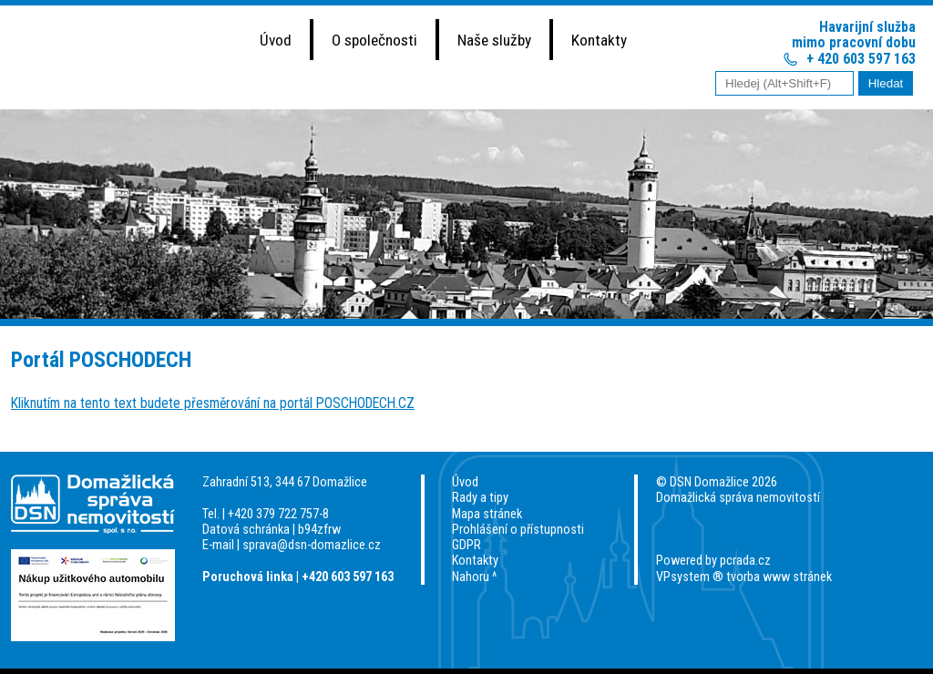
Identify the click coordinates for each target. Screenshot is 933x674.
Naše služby (494, 40)
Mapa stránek (487, 514)
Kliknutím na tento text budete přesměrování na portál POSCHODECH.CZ (213, 403)
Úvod (276, 40)
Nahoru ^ (474, 577)
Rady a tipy (480, 498)
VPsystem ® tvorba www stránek (744, 577)
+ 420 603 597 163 (861, 58)
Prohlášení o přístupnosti (518, 529)
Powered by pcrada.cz (713, 560)
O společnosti (374, 40)
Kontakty (599, 40)
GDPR (466, 545)
